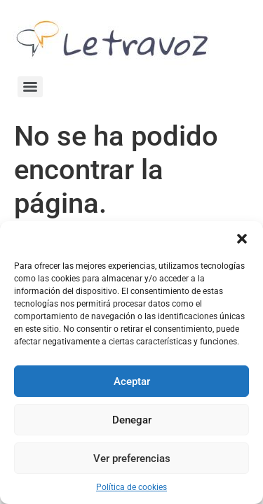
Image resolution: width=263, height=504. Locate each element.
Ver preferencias (131, 458)
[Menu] (30, 86)
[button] (242, 239)
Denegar (131, 420)
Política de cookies (131, 487)
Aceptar (132, 381)
